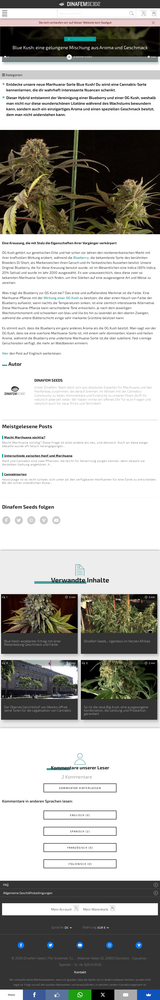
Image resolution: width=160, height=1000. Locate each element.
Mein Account (142, 13)
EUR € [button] (102, 927)
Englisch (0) (80, 815)
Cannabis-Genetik (83, 39)
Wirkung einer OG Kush (61, 298)
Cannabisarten (15, 474)
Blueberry (81, 257)
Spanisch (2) (80, 831)
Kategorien (12, 75)
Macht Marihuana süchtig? (24, 437)
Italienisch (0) (80, 863)
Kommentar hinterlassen (80, 787)
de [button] (67, 927)
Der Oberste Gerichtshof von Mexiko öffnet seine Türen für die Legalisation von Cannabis (37, 708)
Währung (89, 927)
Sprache (57, 927)
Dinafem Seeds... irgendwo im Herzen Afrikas (117, 641)
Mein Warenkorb (153, 13)
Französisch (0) (80, 847)
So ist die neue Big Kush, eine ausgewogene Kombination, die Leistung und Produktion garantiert (116, 710)
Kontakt (80, 972)
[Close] (153, 23)
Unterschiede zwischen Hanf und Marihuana (38, 455)
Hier (5, 353)
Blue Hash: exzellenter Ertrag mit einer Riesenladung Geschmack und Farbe (32, 642)
